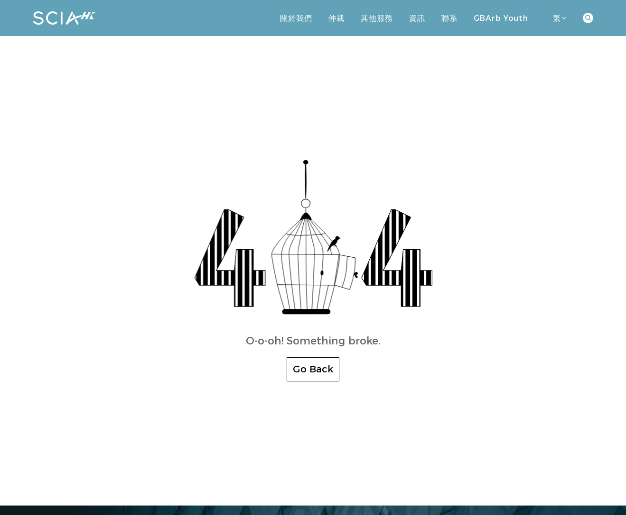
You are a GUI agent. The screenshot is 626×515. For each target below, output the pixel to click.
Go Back (313, 369)
